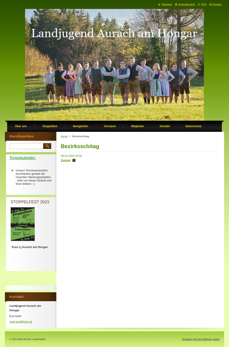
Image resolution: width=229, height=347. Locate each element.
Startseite (167, 4)
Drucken (217, 4)
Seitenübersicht (186, 4)
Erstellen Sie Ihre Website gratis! (201, 339)
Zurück (65, 160)
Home (64, 136)
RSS (203, 4)
